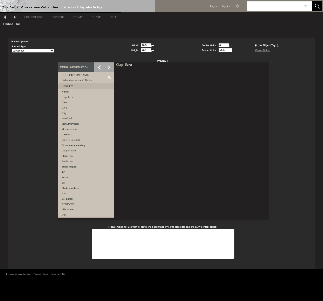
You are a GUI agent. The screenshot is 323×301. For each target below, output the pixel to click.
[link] (305, 6)
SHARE (96, 17)
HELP (113, 17)
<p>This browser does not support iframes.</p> (161, 284)
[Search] (274, 6)
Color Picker (262, 50)
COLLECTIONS (33, 17)
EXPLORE (58, 17)
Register (226, 6)
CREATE (78, 17)
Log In (213, 6)
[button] (317, 6)
